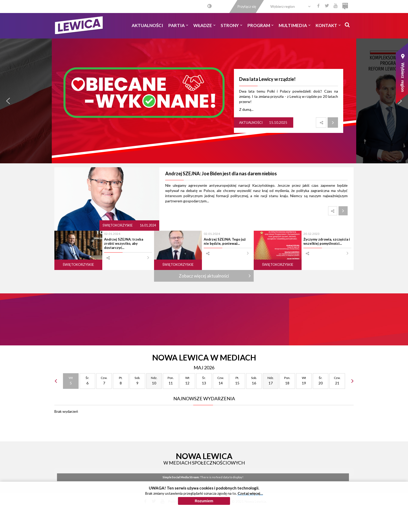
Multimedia (294, 25)
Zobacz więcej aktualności (204, 276)
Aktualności (147, 25)
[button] (8, 101)
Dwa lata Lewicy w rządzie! (267, 79)
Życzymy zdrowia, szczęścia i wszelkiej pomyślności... (326, 241)
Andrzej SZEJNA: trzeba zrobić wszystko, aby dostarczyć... (123, 243)
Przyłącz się (246, 6)
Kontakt (328, 25)
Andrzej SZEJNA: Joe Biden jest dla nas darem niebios (221, 173)
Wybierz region (282, 6)
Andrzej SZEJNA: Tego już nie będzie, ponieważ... (225, 241)
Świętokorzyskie (118, 225)
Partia (178, 25)
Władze (204, 25)
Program (260, 25)
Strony (231, 25)
